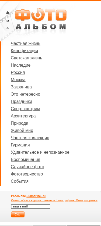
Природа (19, 123)
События (20, 181)
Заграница (21, 87)
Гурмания (20, 145)
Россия (18, 72)
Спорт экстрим (25, 108)
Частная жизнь (25, 43)
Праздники (21, 101)
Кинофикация (24, 50)
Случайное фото (27, 166)
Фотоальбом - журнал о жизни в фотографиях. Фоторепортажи (54, 200)
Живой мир (22, 130)
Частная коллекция (30, 137)
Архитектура (23, 116)
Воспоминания (25, 159)
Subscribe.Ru (36, 196)
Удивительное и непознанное (40, 152)
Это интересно (25, 94)
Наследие (21, 65)
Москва (18, 79)
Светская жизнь (26, 58)
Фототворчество (27, 174)
